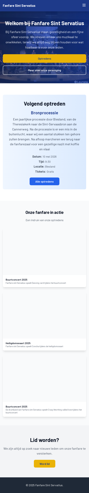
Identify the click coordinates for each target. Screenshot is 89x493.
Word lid (45, 463)
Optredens (44, 58)
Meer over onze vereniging (44, 70)
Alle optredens (44, 181)
